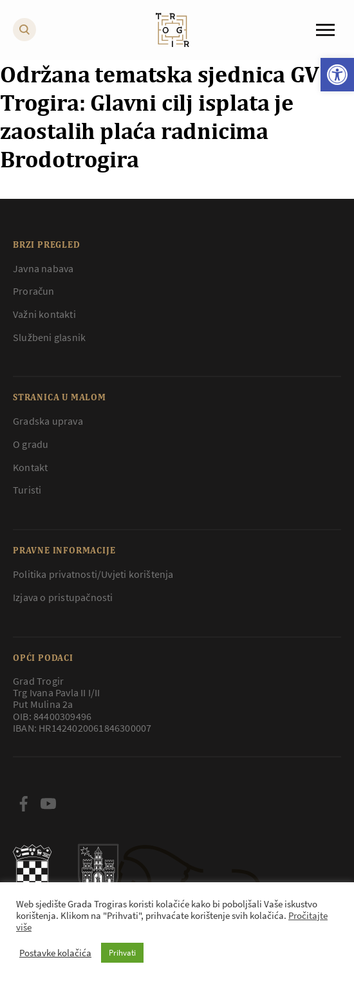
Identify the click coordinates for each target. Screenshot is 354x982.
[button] (337, 74)
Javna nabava (43, 268)
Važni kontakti (44, 314)
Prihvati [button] (122, 952)
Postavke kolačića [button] (55, 953)
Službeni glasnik (49, 337)
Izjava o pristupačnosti (63, 597)
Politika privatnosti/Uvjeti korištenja (93, 574)
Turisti (27, 489)
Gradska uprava (48, 420)
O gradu (30, 444)
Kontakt (30, 467)
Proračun (34, 290)
